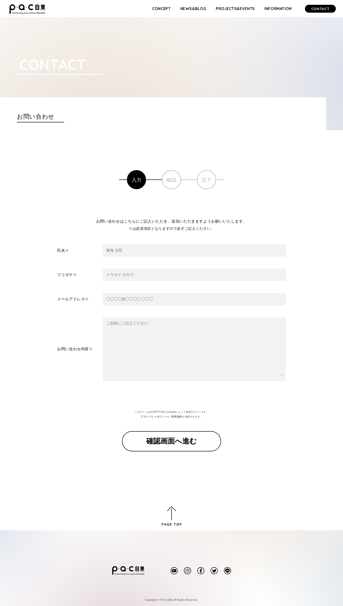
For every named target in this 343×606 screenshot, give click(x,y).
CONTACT (320, 8)
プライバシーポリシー (154, 416)
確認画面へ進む (171, 441)
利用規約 (176, 416)
